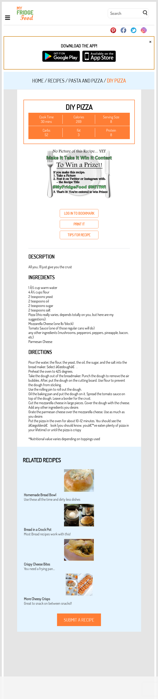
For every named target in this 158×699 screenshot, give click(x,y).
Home (38, 80)
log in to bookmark (79, 213)
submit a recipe (79, 620)
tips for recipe (79, 235)
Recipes (56, 80)
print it (79, 224)
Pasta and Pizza (86, 80)
